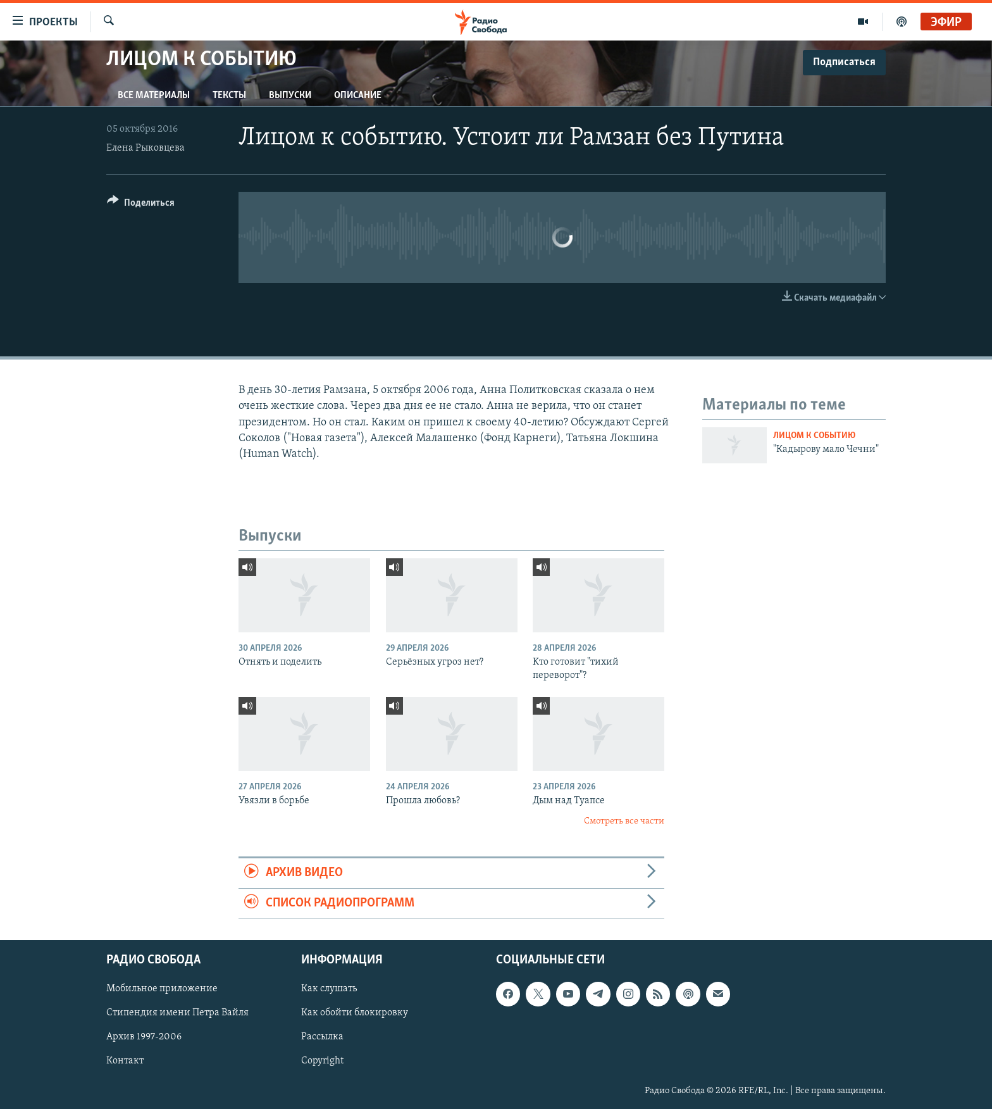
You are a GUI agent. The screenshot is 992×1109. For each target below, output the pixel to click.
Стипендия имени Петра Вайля (177, 1013)
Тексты (229, 96)
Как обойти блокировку (354, 1013)
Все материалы (154, 96)
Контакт (125, 1061)
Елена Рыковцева (145, 148)
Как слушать (329, 989)
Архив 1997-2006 (144, 1037)
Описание (357, 96)
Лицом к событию (814, 436)
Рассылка (322, 1037)
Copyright (322, 1061)
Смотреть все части (624, 821)
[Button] (141, 205)
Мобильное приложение (162, 989)
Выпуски (290, 96)
